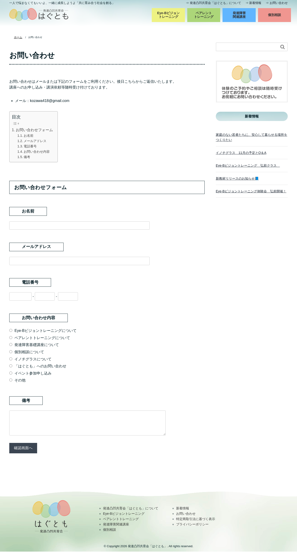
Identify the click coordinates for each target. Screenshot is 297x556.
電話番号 (30, 146)
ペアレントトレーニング (203, 15)
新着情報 (255, 3)
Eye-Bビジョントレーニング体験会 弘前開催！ (251, 191)
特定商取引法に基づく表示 (195, 523)
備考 (27, 157)
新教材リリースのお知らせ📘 (237, 178)
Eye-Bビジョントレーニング (168, 15)
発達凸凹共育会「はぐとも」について (215, 3)
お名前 (28, 135)
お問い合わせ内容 (37, 151)
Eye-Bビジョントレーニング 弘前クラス (248, 165)
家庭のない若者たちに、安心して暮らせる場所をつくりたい (251, 137)
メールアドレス (35, 141)
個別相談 (274, 15)
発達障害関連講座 (239, 15)
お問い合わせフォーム (34, 130)
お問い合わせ (279, 3)
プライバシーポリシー (192, 529)
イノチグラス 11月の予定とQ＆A (241, 152)
